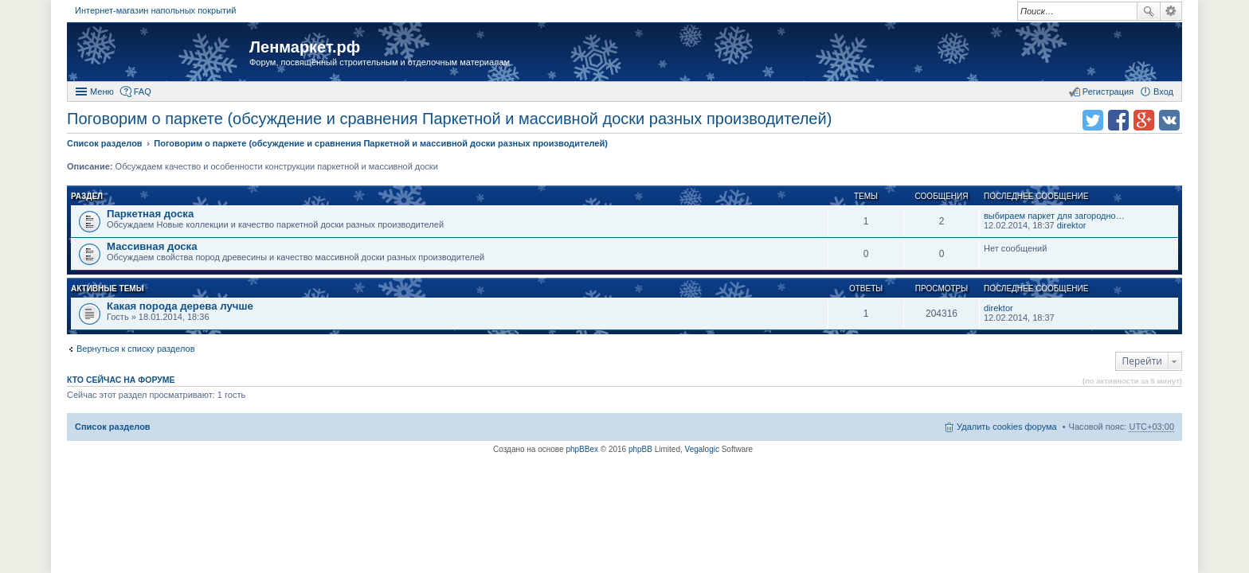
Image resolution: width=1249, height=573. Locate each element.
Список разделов (113, 426)
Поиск (1149, 11)
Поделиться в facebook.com (1118, 120)
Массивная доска (152, 246)
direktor (1072, 225)
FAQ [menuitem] (142, 91)
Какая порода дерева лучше (180, 306)
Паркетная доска (150, 214)
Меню (102, 91)
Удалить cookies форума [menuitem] (1007, 426)
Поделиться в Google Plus (1143, 120)
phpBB (640, 449)
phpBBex (582, 449)
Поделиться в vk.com (1169, 120)
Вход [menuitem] (1163, 91)
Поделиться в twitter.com (1093, 120)
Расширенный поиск (1171, 11)
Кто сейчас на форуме (121, 379)
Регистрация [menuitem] (1108, 91)
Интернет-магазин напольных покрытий (155, 10)
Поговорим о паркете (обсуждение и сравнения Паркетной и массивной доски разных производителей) (449, 118)
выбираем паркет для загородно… (1054, 215)
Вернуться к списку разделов (135, 348)
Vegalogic (702, 449)
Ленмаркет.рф (304, 47)
